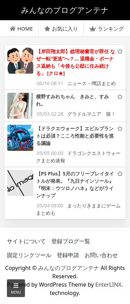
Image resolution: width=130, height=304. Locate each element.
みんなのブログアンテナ (68, 268)
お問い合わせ (101, 255)
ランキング (106, 28)
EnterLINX (108, 284)
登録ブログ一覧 (70, 241)
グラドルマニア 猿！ (91, 113)
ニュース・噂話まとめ (91, 83)
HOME (21, 28)
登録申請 (68, 255)
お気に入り (61, 28)
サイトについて (26, 241)
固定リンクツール (29, 255)
